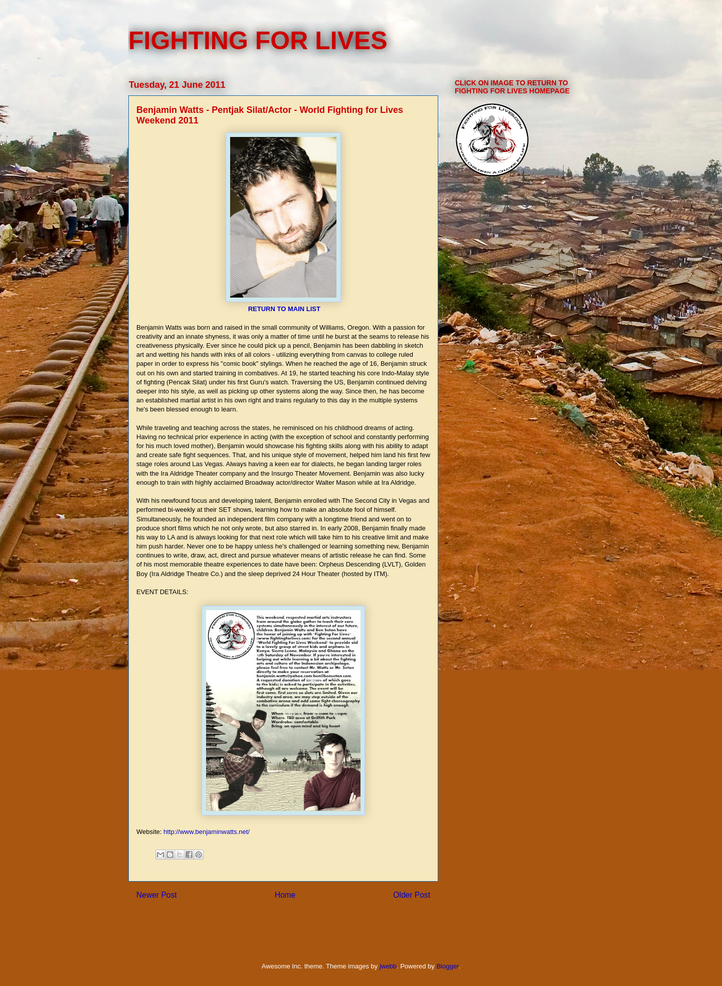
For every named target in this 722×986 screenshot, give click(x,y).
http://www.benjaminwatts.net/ (206, 831)
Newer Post (156, 895)
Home (285, 895)
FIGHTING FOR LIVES (258, 41)
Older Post (411, 895)
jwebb (388, 966)
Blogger (447, 966)
